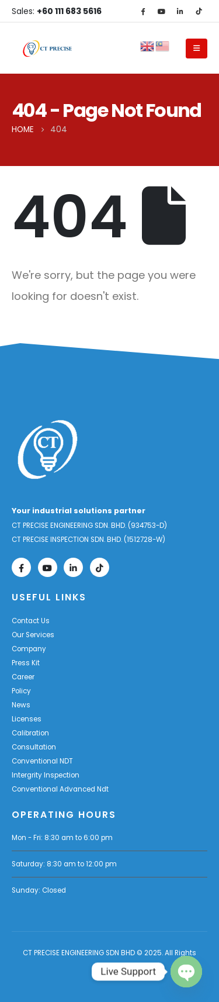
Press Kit (26, 663)
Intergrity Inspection (45, 775)
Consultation (34, 747)
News (21, 705)
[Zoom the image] (48, 425)
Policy (21, 691)
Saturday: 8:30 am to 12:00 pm (64, 864)
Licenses (26, 719)
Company (29, 649)
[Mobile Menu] (196, 48)
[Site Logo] (48, 48)
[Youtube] (161, 11)
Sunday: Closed (39, 890)
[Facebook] (142, 11)
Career (23, 677)
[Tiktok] (198, 11)
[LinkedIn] (180, 11)
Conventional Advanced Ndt (60, 789)
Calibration (30, 733)
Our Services (33, 635)
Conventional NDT (42, 761)
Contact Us (31, 621)
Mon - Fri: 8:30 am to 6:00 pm (62, 837)
